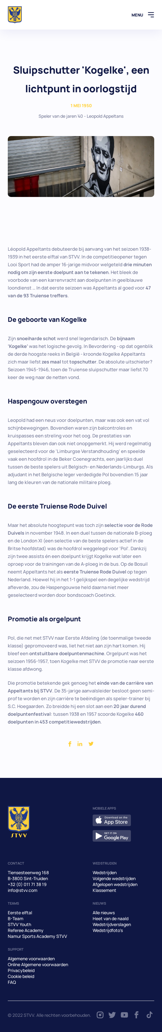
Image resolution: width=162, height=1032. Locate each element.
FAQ (12, 982)
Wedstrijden (105, 872)
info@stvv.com (22, 890)
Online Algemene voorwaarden (38, 964)
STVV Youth (19, 924)
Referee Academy (26, 930)
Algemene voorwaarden (31, 958)
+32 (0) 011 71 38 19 (27, 884)
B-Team (15, 918)
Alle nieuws (104, 913)
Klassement (104, 890)
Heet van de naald (110, 918)
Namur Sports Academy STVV (37, 936)
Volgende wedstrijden (114, 878)
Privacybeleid (21, 970)
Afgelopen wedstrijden (115, 884)
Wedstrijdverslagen (112, 924)
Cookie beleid (21, 976)
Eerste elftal (20, 913)
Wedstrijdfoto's (108, 930)
